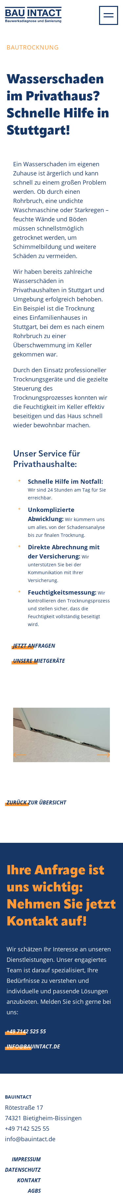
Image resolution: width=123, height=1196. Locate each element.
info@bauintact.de (33, 1046)
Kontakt (29, 1180)
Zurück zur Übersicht (36, 802)
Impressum (26, 1159)
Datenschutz (23, 1169)
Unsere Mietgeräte (39, 660)
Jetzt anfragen (34, 645)
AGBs (34, 1190)
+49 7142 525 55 (26, 1031)
